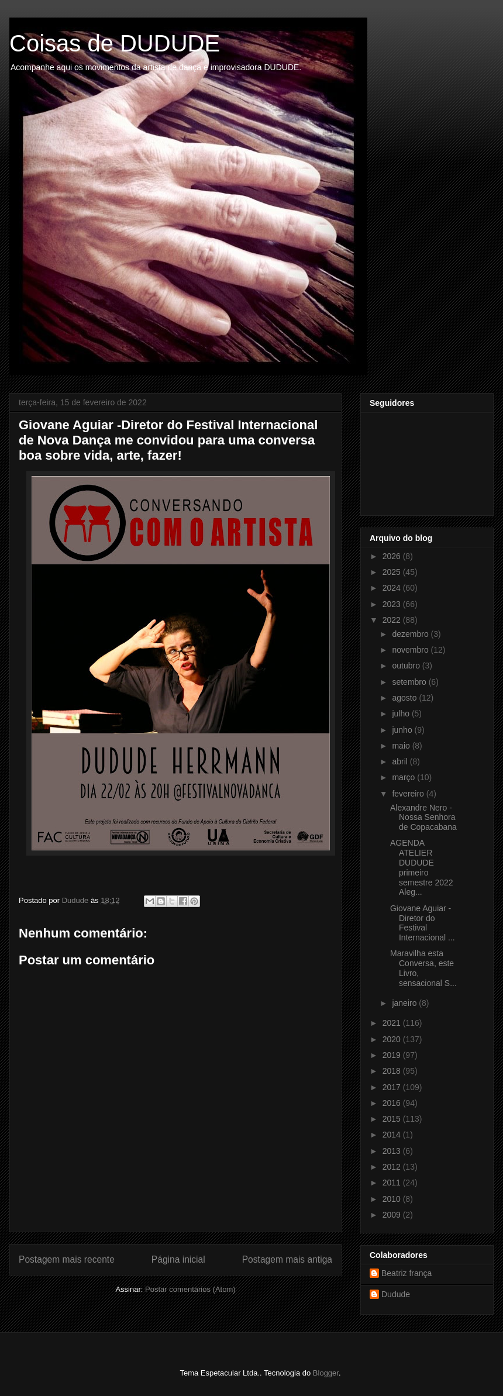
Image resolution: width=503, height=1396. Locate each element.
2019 (393, 1055)
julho (401, 713)
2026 (393, 556)
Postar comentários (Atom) (190, 1289)
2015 (393, 1118)
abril (400, 761)
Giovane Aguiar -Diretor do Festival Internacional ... (422, 923)
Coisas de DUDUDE (114, 43)
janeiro (405, 1003)
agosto (405, 697)
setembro (410, 682)
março (404, 777)
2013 (393, 1151)
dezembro (411, 634)
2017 (393, 1087)
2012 (393, 1166)
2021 (393, 1023)
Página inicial (178, 1259)
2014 (393, 1134)
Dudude (395, 1294)
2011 (393, 1182)
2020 (393, 1039)
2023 (393, 604)
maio (402, 745)
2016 (393, 1103)
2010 (393, 1199)
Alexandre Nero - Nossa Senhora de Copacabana (423, 817)
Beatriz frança (406, 1273)
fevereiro (409, 793)
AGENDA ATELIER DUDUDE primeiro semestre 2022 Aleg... (421, 867)
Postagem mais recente (67, 1259)
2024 (393, 587)
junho (403, 730)
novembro (411, 649)
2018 (393, 1071)
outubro (407, 665)
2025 (393, 572)
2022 (393, 620)
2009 (393, 1214)
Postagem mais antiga (287, 1259)
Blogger (326, 1373)
